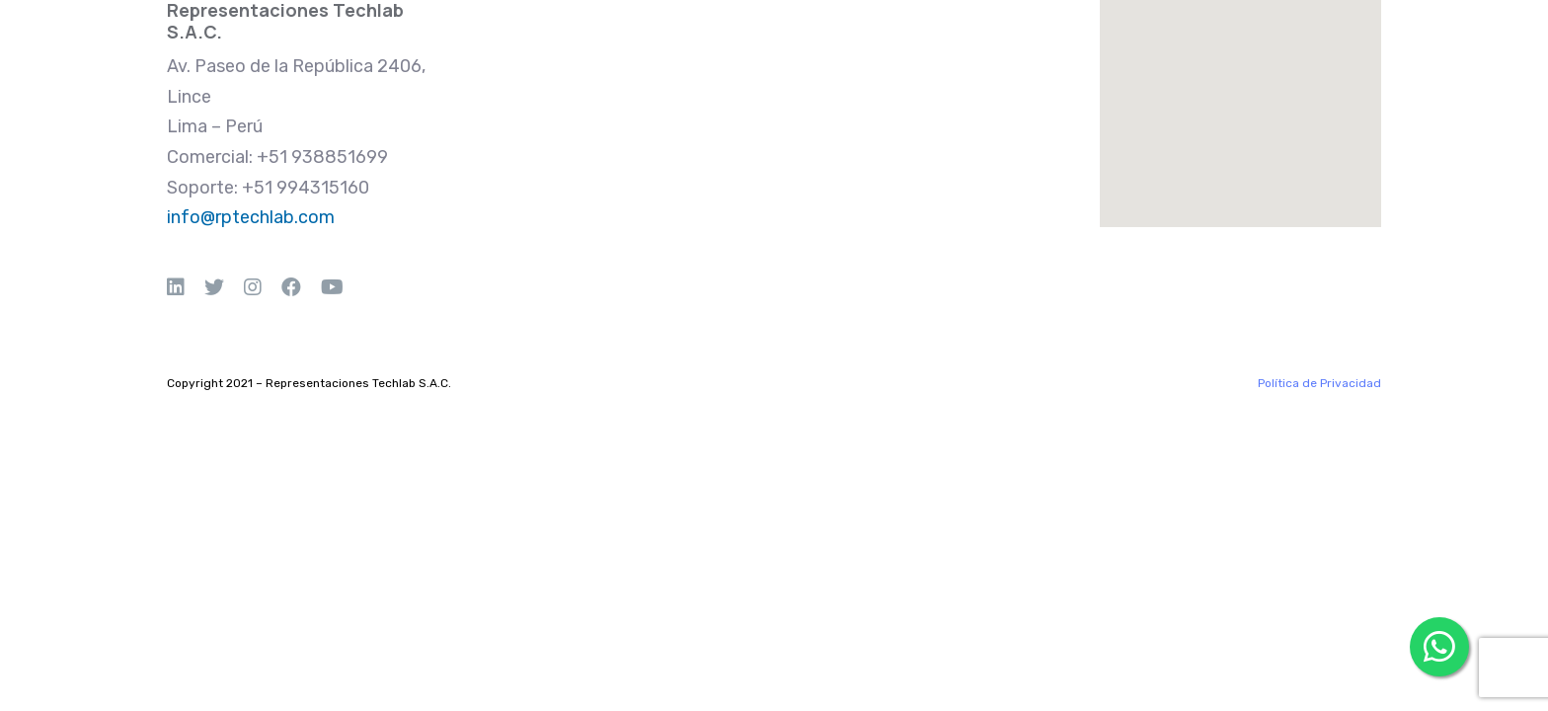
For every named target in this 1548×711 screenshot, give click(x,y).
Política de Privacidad (1319, 383)
